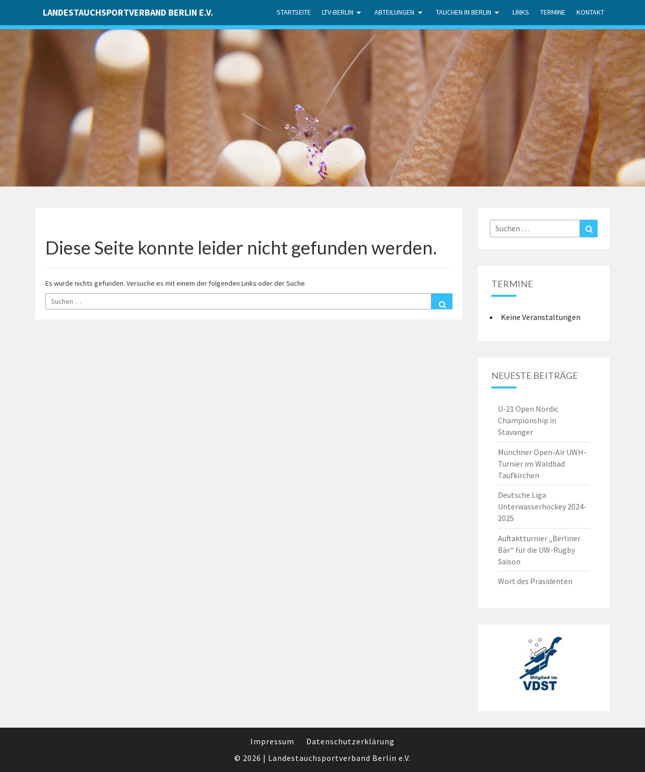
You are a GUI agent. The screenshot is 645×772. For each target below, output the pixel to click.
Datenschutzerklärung (350, 741)
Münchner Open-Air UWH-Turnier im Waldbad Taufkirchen (542, 463)
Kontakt (590, 12)
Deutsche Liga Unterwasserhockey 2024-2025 (542, 506)
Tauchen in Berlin (463, 12)
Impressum (272, 741)
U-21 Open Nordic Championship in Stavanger (528, 420)
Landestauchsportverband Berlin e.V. (128, 12)
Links (520, 12)
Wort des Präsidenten (535, 581)
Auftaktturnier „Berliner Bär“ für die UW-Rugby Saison (539, 549)
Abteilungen (394, 12)
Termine (552, 12)
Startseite (294, 12)
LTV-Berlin (337, 12)
